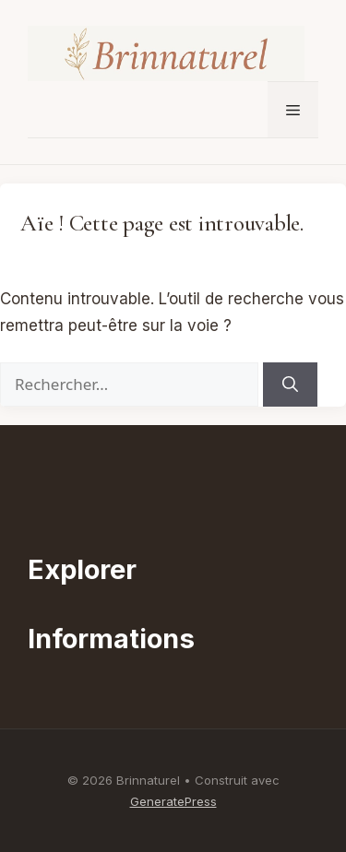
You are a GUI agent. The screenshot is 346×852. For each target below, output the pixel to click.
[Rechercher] (290, 384)
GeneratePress (173, 801)
